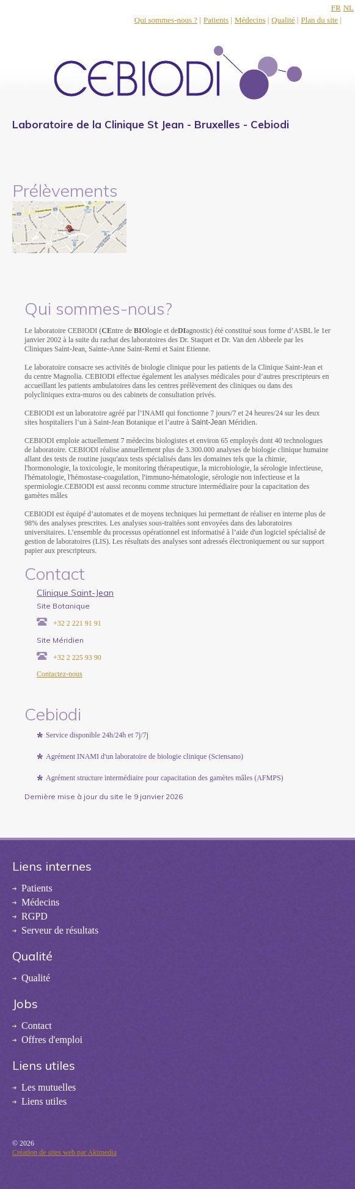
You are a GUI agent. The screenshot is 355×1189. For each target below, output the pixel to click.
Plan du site (319, 19)
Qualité (283, 19)
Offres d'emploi (51, 1039)
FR (336, 7)
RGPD (34, 916)
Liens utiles (44, 1101)
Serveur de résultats (59, 930)
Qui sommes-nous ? (165, 19)
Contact (36, 1025)
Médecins (250, 19)
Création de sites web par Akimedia (64, 1152)
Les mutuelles (48, 1087)
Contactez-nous (59, 674)
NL (348, 7)
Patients (216, 19)
